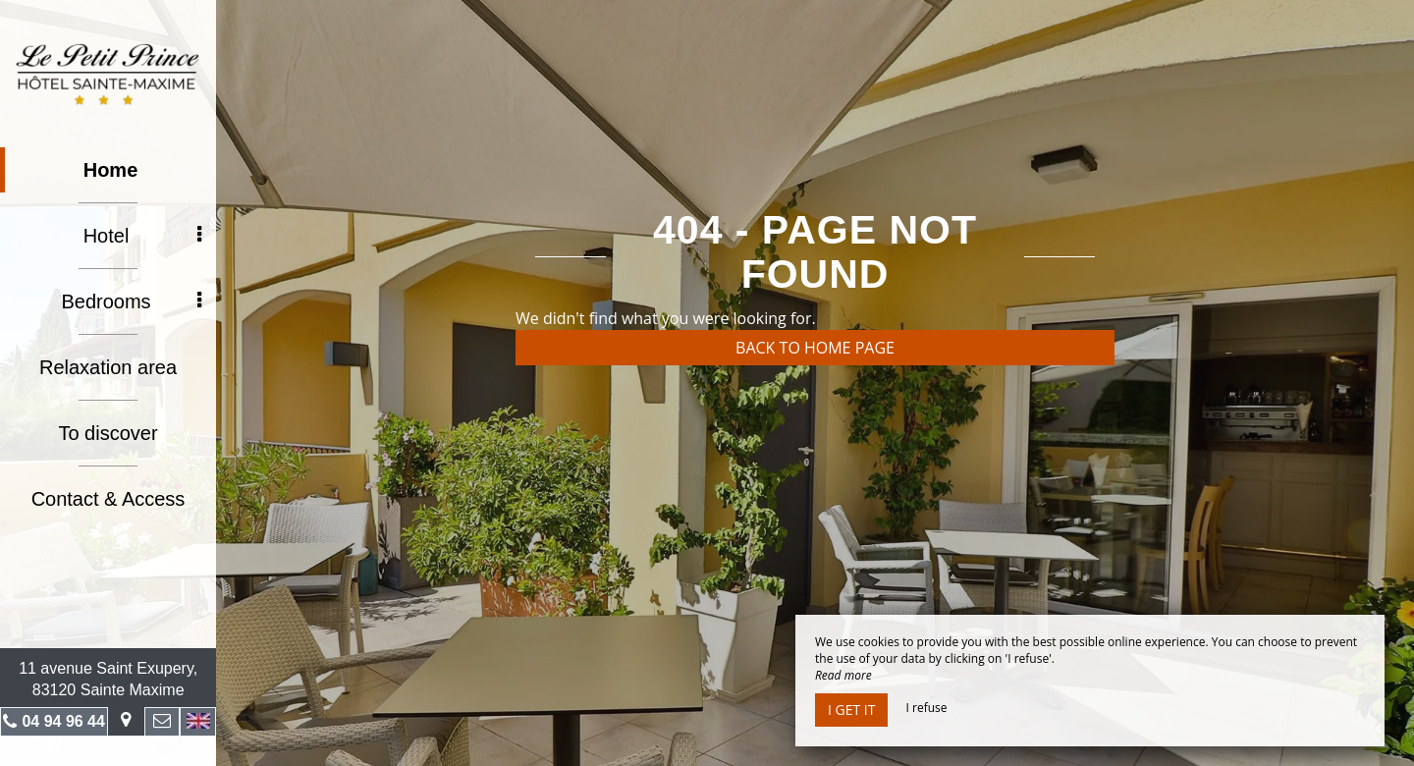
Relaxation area (108, 367)
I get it (851, 709)
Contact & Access (108, 499)
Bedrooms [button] (131, 301)
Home (110, 170)
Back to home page (815, 347)
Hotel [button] (142, 235)
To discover (107, 433)
